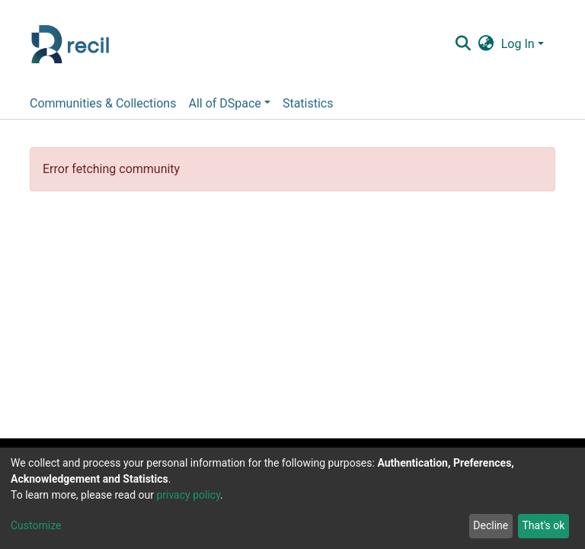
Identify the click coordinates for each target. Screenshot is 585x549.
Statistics (308, 103)
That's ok (543, 525)
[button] (485, 44)
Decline (490, 525)
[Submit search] (462, 44)
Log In (518, 44)
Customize (36, 525)
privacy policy (188, 495)
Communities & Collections (103, 103)
